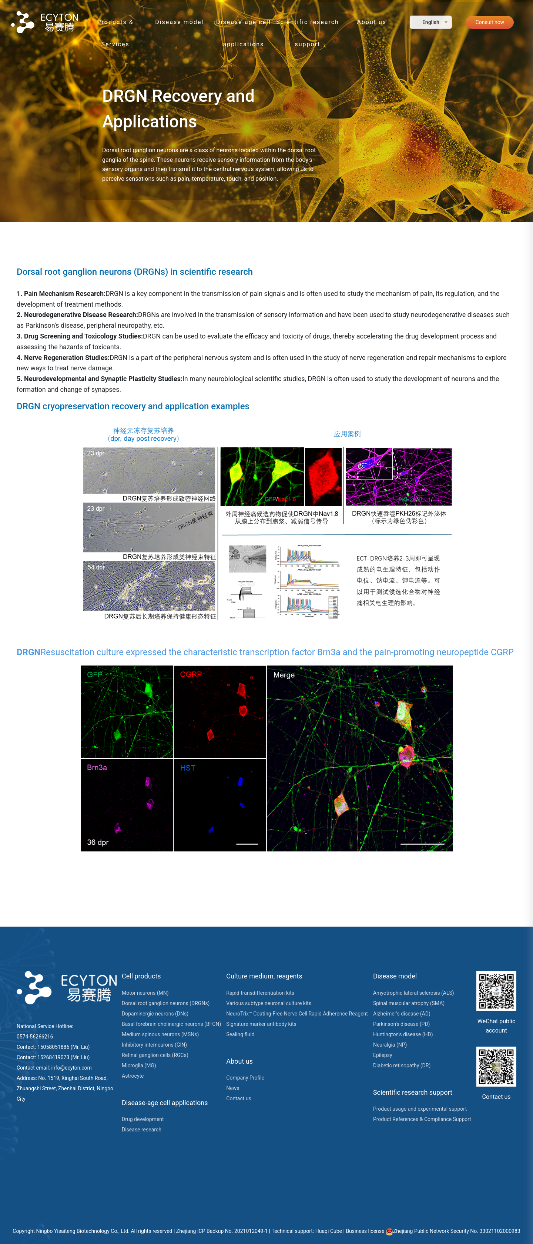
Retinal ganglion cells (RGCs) (155, 1055)
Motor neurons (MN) (145, 993)
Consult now (490, 22)
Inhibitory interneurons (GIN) (154, 1045)
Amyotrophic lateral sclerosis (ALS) (413, 993)
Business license (366, 1231)
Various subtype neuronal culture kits (268, 1003)
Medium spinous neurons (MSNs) (160, 1034)
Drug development (143, 1119)
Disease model (179, 22)
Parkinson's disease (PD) (401, 1024)
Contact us (238, 1098)
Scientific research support (307, 26)
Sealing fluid (240, 1034)
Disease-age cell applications (243, 26)
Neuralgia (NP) (390, 1045)
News (232, 1088)
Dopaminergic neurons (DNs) (155, 1014)
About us (371, 22)
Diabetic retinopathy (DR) (401, 1065)
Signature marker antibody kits (261, 1024)
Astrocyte (133, 1076)
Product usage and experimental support (420, 1109)
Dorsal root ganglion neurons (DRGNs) (165, 1003)
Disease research (141, 1130)
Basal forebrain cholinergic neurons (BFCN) (171, 1024)
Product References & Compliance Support (422, 1119)
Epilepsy (382, 1055)
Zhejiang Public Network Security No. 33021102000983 (453, 1231)
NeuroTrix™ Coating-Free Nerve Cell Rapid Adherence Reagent (297, 1014)
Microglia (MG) (139, 1065)
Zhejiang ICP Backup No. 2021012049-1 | (224, 1231)
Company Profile (245, 1078)
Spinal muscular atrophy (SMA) (409, 1003)
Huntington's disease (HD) (403, 1034)
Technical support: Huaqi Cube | (308, 1231)
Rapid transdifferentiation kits (260, 993)
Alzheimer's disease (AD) (401, 1014)
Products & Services (115, 26)
